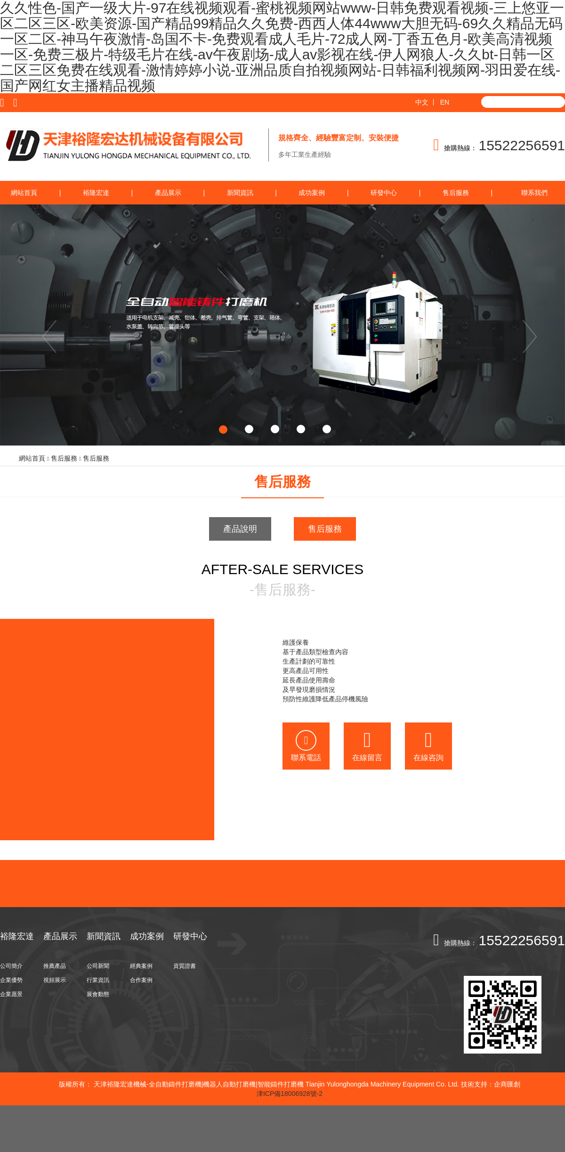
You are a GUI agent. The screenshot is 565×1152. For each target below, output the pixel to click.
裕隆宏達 (96, 192)
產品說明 (240, 529)
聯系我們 (534, 192)
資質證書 (184, 966)
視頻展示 (54, 980)
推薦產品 (54, 966)
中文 (421, 102)
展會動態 (98, 994)
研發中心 (384, 192)
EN (444, 102)
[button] (42, 325)
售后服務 (456, 192)
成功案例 (312, 192)
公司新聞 (98, 966)
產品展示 (168, 192)
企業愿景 (11, 994)
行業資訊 (98, 980)
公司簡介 (11, 966)
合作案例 (141, 980)
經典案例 (141, 966)
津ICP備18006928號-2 (290, 1093)
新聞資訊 (240, 192)
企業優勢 (11, 980)
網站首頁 (24, 192)
